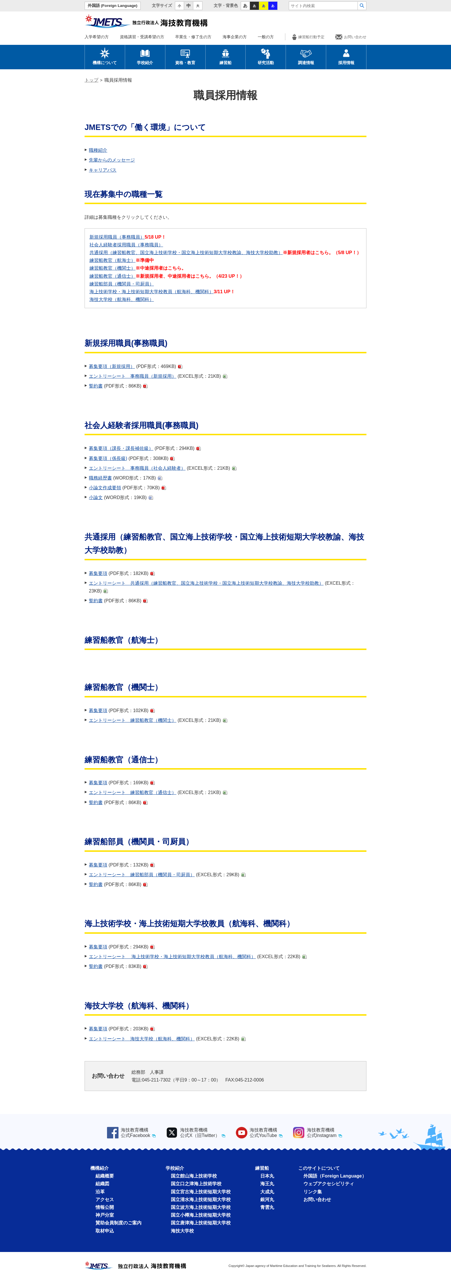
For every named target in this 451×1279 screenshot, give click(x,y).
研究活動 (266, 56)
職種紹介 (98, 150)
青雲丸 (267, 1207)
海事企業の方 (235, 36)
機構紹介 (99, 1168)
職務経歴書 (100, 477)
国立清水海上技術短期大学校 (201, 1199)
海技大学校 (182, 1230)
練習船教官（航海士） (112, 260)
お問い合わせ (350, 37)
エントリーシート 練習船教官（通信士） (132, 792)
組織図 (102, 1183)
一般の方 (266, 36)
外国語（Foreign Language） (334, 1175)
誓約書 (96, 385)
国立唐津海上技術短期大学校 (201, 1222)
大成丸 (267, 1191)
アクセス (104, 1199)
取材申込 (104, 1230)
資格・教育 (185, 56)
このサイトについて (319, 1168)
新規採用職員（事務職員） (117, 237)
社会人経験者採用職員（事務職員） (126, 244)
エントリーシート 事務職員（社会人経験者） (137, 468)
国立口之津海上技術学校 (196, 1183)
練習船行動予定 (308, 37)
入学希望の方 (97, 36)
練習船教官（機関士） (112, 268)
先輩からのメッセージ (112, 160)
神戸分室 (104, 1215)
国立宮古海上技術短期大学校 (201, 1191)
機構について (105, 56)
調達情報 (306, 56)
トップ (91, 80)
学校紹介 (145, 56)
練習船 (225, 56)
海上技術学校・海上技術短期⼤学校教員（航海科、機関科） (151, 291)
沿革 (100, 1191)
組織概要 (104, 1175)
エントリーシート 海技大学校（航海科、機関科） (142, 1038)
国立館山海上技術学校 (194, 1175)
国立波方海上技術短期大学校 (201, 1207)
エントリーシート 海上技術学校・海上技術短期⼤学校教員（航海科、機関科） (172, 956)
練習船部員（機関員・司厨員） (121, 283)
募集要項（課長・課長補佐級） (121, 448)
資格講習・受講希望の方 (142, 36)
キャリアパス (102, 170)
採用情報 (346, 56)
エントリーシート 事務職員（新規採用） (132, 376)
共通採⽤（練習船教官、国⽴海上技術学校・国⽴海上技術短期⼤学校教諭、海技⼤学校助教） (186, 252)
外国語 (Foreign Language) (112, 5)
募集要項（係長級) (108, 458)
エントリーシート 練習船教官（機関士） (132, 720)
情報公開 (104, 1207)
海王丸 (267, 1183)
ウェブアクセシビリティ (328, 1183)
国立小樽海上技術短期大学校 (201, 1215)
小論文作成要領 (105, 487)
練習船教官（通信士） (112, 276)
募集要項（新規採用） (112, 366)
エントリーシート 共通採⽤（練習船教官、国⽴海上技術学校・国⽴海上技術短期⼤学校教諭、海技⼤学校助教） (206, 583)
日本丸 (267, 1175)
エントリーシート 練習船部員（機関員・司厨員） (142, 874)
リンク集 (312, 1191)
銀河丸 (267, 1199)
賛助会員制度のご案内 (118, 1222)
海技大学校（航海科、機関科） (121, 299)
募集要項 (98, 573)
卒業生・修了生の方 (193, 36)
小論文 (96, 497)
